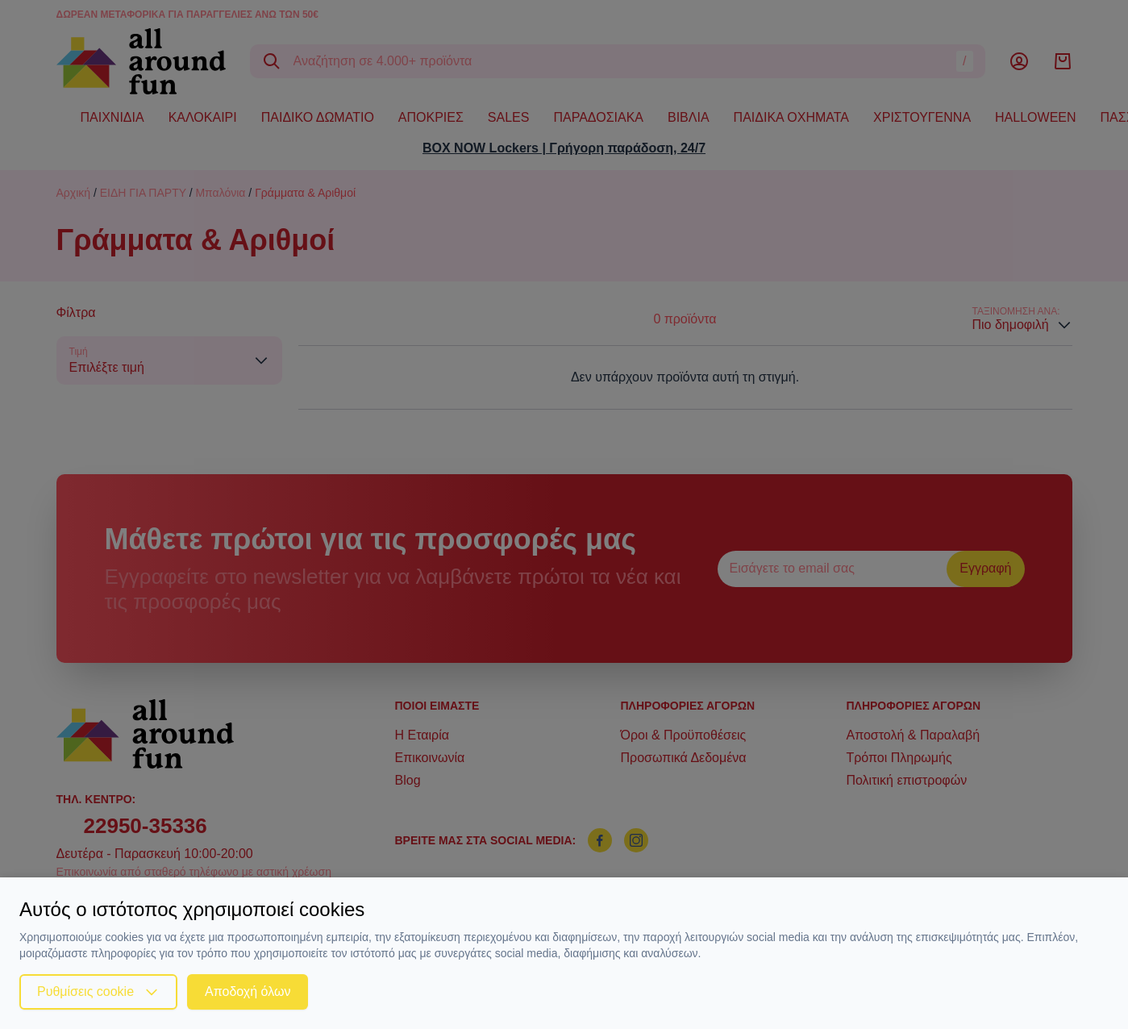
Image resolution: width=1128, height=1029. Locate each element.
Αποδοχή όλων (247, 991)
